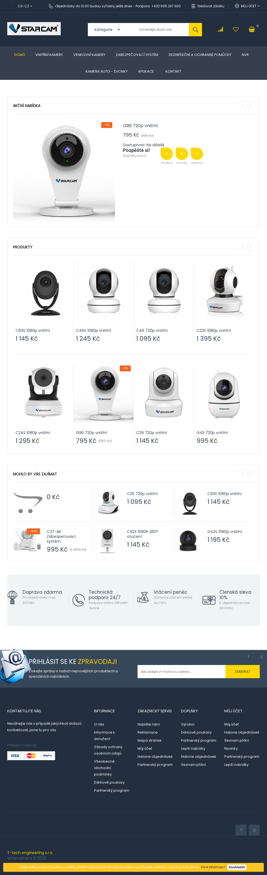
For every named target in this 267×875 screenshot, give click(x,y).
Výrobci (187, 724)
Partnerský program (111, 790)
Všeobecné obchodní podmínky (104, 768)
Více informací (213, 867)
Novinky (231, 748)
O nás (99, 724)
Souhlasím (237, 867)
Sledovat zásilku (210, 6)
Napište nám (149, 724)
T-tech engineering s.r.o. (30, 852)
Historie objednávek (155, 756)
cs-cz (25, 6)
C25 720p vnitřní (142, 493)
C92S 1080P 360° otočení (142, 534)
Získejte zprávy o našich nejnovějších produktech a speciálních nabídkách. (73, 673)
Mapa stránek (150, 740)
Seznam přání (193, 764)
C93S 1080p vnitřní (224, 493)
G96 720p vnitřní (140, 125)
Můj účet (250, 6)
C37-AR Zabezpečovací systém (61, 536)
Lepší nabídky (193, 748)
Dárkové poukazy (109, 782)
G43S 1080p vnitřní (224, 531)
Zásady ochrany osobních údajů (108, 750)
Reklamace (148, 732)
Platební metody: (22, 745)
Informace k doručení (104, 735)
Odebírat (242, 671)
